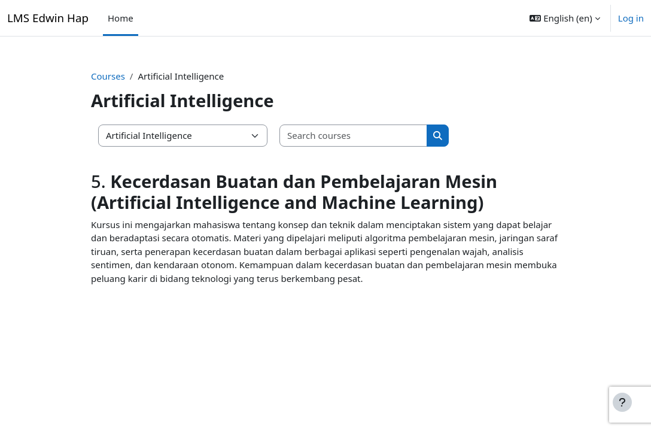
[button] (564, 18)
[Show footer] (622, 402)
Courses (108, 76)
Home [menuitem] (120, 18)
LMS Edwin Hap (48, 17)
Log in (631, 18)
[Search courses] (353, 136)
